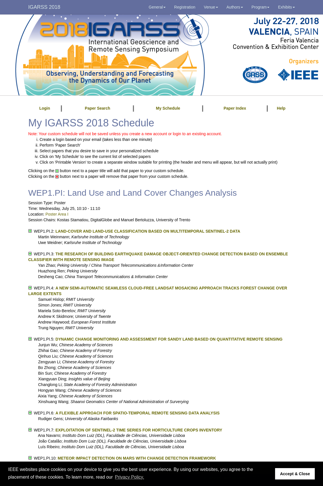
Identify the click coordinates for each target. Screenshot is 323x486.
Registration (184, 7)
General (157, 7)
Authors (235, 7)
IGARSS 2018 (44, 7)
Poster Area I (56, 214)
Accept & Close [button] (295, 474)
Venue (211, 7)
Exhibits (286, 7)
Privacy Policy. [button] (129, 477)
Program (261, 7)
